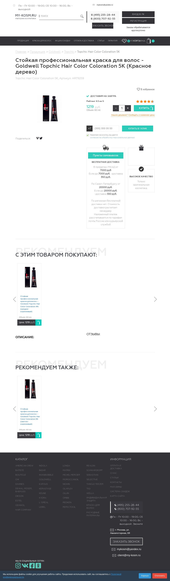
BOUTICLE (20, 475)
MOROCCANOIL (71, 480)
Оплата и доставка (116, 467)
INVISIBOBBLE (46, 475)
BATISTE (19, 471)
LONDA (66, 466)
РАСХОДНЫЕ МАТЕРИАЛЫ (93, 514)
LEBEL (42, 507)
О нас (113, 473)
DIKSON (19, 496)
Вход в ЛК (138, 14)
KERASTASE (45, 489)
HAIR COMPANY (23, 510)
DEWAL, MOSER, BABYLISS (23, 490)
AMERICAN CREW (24, 466)
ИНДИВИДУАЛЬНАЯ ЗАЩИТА (96, 499)
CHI (17, 480)
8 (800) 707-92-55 (103, 18)
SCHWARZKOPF (94, 471)
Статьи (114, 478)
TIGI (88, 489)
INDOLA (43, 466)
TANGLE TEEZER (94, 484)
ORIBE (66, 498)
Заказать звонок (102, 26)
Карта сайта (117, 496)
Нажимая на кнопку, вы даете (112, 136)
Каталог (21, 459)
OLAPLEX (68, 489)
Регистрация (138, 21)
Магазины (116, 487)
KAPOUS (43, 484)
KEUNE (42, 493)
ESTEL (18, 501)
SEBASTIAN (92, 475)
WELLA (90, 493)
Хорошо (145, 575)
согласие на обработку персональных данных (112, 138)
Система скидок (120, 492)
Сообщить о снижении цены (141, 115)
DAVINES (19, 484)
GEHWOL (20, 505)
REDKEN (67, 503)
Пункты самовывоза (105, 155)
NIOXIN (66, 484)
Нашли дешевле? (117, 115)
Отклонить (160, 575)
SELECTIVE (92, 480)
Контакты (116, 483)
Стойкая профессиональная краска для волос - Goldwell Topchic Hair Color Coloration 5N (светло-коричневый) (30, 416)
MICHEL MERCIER (71, 475)
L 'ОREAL (43, 503)
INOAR (42, 471)
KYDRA (42, 498)
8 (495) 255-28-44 (103, 15)
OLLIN (66, 493)
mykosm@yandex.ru (105, 5)
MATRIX (66, 471)
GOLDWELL (45, 480)
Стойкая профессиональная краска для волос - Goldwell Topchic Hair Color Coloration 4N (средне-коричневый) (30, 304)
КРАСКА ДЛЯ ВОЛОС (93, 506)
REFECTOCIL (69, 507)
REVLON (90, 466)
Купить (146, 108)
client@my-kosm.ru (126, 555)
